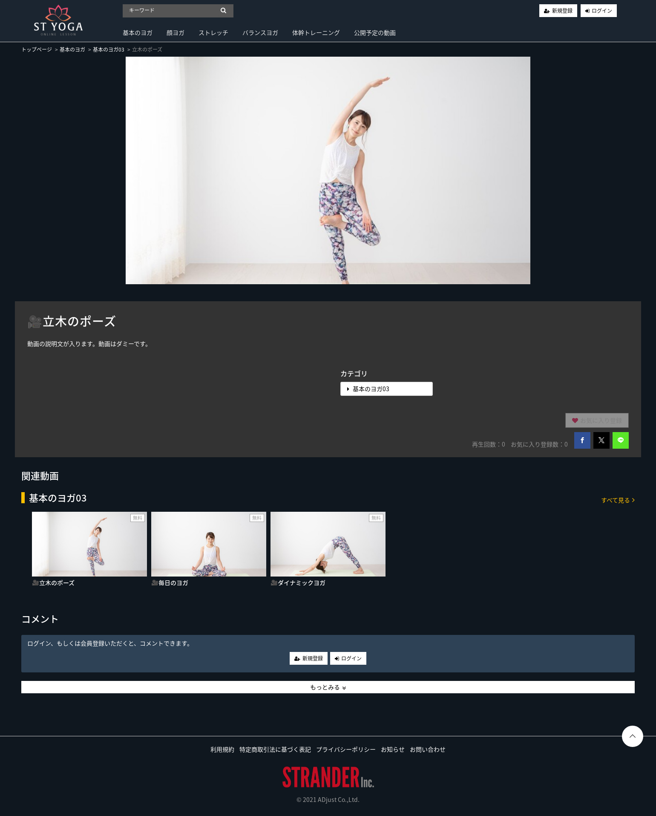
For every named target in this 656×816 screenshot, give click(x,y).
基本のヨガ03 (108, 49)
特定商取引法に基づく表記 (275, 749)
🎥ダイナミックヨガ (297, 582)
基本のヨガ (137, 32)
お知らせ (393, 749)
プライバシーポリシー (346, 749)
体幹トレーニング (316, 32)
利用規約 (222, 749)
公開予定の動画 (375, 32)
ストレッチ (213, 32)
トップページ (36, 49)
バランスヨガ (260, 32)
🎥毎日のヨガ (169, 582)
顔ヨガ (175, 32)
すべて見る (618, 499)
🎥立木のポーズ (53, 582)
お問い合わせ (428, 749)
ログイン (602, 10)
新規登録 (562, 10)
